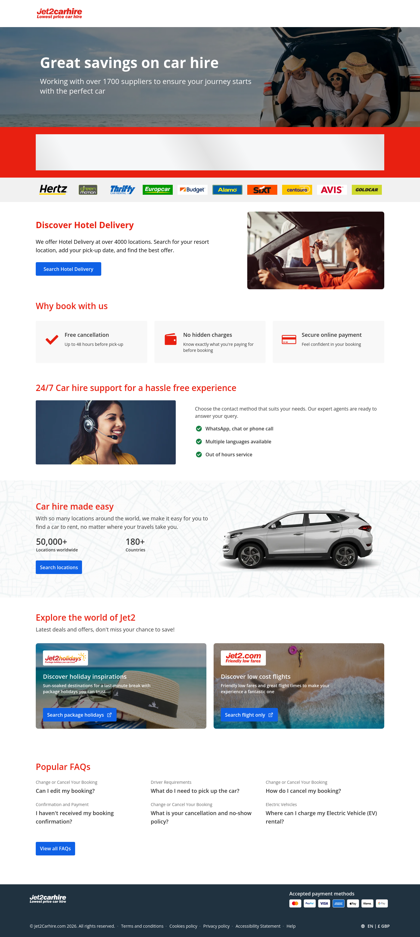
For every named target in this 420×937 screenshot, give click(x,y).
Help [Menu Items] (291, 926)
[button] (375, 926)
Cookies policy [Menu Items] (183, 926)
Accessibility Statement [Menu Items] (258, 926)
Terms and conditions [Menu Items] (142, 926)
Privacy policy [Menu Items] (216, 926)
